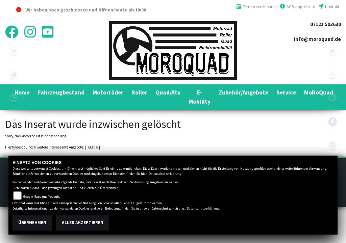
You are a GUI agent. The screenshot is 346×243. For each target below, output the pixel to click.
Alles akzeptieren (82, 222)
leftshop (13, 50)
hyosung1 (13, 145)
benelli (13, 74)
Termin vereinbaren (256, 6)
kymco (13, 98)
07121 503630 (325, 24)
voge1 (13, 121)
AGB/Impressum (297, 6)
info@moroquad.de (317, 39)
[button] (61, 92)
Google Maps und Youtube (41, 196)
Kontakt (329, 6)
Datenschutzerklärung (165, 173)
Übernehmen (32, 222)
